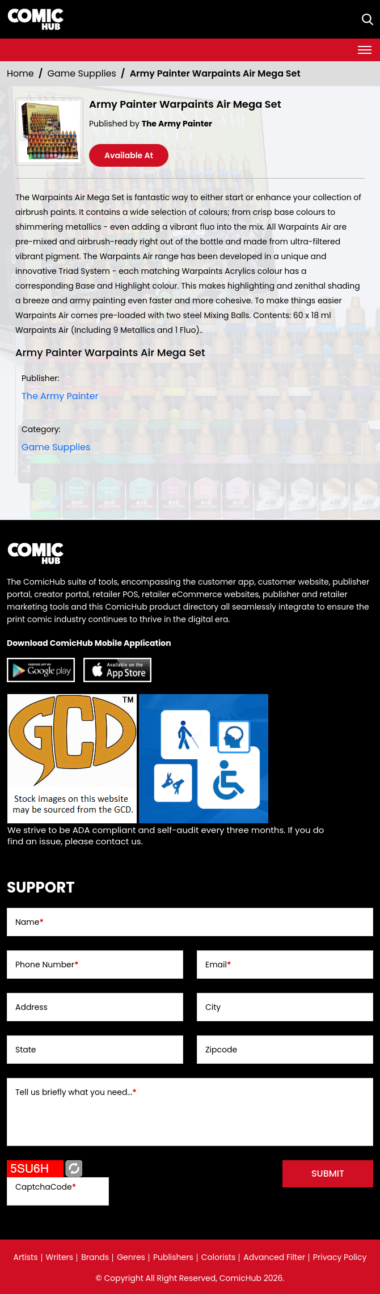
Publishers (173, 1257)
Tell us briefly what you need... (76, 1092)
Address (31, 1007)
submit (327, 1173)
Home (20, 73)
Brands (95, 1257)
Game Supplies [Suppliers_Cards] (82, 73)
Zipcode (221, 1050)
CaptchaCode (45, 1187)
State (25, 1050)
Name (29, 922)
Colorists (218, 1257)
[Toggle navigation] (364, 50)
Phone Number (46, 965)
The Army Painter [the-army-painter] (60, 396)
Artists (26, 1257)
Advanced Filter (274, 1257)
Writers (60, 1257)
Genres (131, 1257)
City (213, 1007)
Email (218, 965)
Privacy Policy (340, 1257)
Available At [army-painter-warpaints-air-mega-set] (128, 155)
